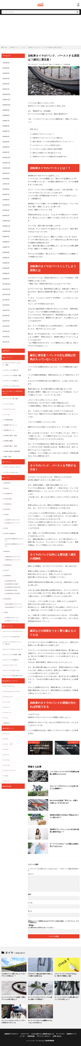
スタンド (7, 707)
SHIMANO (7, 575)
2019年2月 (6, 210)
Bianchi (6, 488)
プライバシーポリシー (44, 1036)
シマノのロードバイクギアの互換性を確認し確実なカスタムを (64, 773)
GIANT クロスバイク (13, 520)
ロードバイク (8, 626)
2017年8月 (6, 305)
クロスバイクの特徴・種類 (12, 375)
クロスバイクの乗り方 (11, 370)
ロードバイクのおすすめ (12, 636)
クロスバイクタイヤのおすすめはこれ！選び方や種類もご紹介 (66, 975)
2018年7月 (6, 247)
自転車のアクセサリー (11, 681)
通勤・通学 (7, 456)
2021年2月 (6, 84)
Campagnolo (8, 493)
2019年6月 (6, 189)
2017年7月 (6, 310)
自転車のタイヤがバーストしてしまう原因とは (46, 137)
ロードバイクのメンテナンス (13, 649)
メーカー (7, 477)
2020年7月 (6, 120)
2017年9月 (6, 300)
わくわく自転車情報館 (46, 1040)
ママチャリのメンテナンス (12, 467)
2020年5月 (6, 131)
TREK (6, 612)
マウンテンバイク (10, 409)
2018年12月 (6, 221)
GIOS (6, 528)
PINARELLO (8, 565)
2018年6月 (6, 252)
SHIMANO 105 (11, 581)
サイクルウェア (9, 686)
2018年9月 (6, 236)
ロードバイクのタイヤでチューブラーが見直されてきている (14, 1021)
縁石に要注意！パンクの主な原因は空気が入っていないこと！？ (52, 141)
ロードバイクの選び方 (11, 660)
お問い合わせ (57, 1036)
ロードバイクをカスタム (12, 670)
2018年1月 (6, 279)
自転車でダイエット (10, 425)
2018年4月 (6, 263)
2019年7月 (6, 184)
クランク (7, 733)
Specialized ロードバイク (14, 607)
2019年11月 (6, 163)
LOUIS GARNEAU (10, 533)
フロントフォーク (10, 770)
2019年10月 (6, 168)
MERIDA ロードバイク (13, 560)
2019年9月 (6, 173)
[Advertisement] (40, 30)
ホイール (7, 781)
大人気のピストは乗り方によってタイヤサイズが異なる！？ (14, 975)
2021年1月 (6, 89)
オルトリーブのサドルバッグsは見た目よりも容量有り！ (64, 787)
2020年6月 (6, 126)
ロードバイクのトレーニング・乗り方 (12, 643)
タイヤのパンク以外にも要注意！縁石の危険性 (46, 149)
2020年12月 (6, 94)
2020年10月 (6, 105)
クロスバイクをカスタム (12, 386)
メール (30, 902)
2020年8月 (6, 115)
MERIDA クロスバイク (13, 556)
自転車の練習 (8, 441)
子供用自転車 (8, 420)
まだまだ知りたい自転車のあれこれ (13, 392)
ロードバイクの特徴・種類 (12, 654)
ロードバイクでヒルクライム (13, 631)
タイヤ (23, 47)
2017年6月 (6, 315)
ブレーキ (7, 765)
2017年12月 (6, 284)
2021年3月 (6, 78)
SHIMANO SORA (11, 590)
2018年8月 (6, 242)
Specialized (7, 599)
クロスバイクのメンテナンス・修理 (12, 364)
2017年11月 (6, 289)
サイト (30, 911)
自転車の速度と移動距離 (12, 451)
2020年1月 (6, 152)
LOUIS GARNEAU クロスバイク (14, 540)
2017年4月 (6, 326)
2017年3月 (6, 331)
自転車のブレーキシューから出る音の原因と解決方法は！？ (64, 830)
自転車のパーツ (14, 47)
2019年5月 (6, 194)
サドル (6, 739)
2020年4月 (6, 136)
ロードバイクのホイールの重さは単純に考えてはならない (64, 845)
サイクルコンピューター (12, 691)
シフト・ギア (8, 744)
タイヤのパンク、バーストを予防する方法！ (45, 145)
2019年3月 (6, 205)
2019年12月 (6, 157)
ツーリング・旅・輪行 (11, 398)
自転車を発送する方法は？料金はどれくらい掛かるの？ (64, 816)
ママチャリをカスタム (11, 472)
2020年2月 (6, 147)
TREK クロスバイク (12, 617)
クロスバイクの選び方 (11, 381)
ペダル (6, 776)
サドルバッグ (8, 697)
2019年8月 (6, 178)
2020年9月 (6, 110)
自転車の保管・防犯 (10, 435)
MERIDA (7, 551)
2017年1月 (6, 342)
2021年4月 (6, 73)
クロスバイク (8, 357)
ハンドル (7, 760)
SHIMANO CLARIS (12, 584)
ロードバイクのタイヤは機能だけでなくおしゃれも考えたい (40, 1021)
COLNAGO (7, 504)
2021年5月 (6, 68)
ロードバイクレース (10, 665)
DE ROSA (7, 509)
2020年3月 (6, 142)
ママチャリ (7, 462)
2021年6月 (6, 63)
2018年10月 (6, 231)
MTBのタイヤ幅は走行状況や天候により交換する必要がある (40, 975)
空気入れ (7, 723)
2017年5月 (6, 321)
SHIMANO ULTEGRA (13, 593)
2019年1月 (6, 215)
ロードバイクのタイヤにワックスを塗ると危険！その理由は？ (40, 998)
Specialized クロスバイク (14, 604)
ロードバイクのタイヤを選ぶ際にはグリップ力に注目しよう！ (67, 998)
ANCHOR (7, 483)
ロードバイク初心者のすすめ (13, 675)
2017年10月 (6, 294)
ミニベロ (7, 414)
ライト (6, 718)
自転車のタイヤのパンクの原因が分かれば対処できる (48, 156)
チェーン (7, 754)
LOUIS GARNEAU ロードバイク (14, 545)
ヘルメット (7, 712)
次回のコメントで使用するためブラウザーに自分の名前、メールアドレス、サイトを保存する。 (53, 921)
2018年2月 (6, 273)
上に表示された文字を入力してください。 (41, 927)
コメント (31, 874)
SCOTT (6, 570)
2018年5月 (6, 257)
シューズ (7, 702)
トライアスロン (9, 404)
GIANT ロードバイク (13, 523)
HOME (5, 47)
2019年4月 (6, 199)
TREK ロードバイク (12, 621)
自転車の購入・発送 (10, 446)
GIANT (6, 514)
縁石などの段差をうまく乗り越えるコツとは (45, 152)
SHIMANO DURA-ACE (13, 587)
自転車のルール (9, 430)
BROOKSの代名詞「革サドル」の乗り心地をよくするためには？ (64, 801)
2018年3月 (6, 268)
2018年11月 (6, 226)
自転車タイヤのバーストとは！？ (42, 134)
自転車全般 (67, 64)
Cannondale (8, 499)
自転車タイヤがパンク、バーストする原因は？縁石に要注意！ (45, 47)
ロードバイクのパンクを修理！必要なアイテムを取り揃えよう (14, 998)
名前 (30, 894)
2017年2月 (6, 336)
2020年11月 (6, 99)
